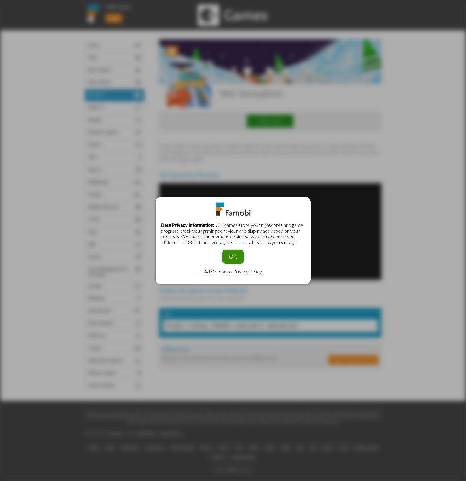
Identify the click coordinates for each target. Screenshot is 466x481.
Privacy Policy (247, 271)
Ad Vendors (216, 271)
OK (233, 257)
